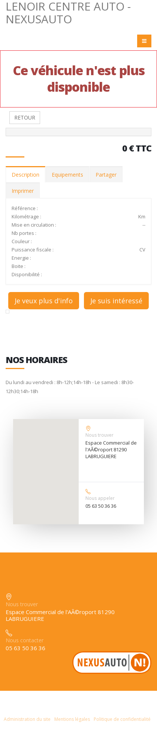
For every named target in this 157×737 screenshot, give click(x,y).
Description (25, 174)
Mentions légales (72, 719)
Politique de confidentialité (122, 719)
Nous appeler (100, 498)
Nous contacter (24, 640)
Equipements (67, 174)
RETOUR (24, 117)
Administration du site (27, 719)
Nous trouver (99, 435)
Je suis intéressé (116, 300)
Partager (106, 174)
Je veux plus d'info (44, 300)
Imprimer (23, 190)
